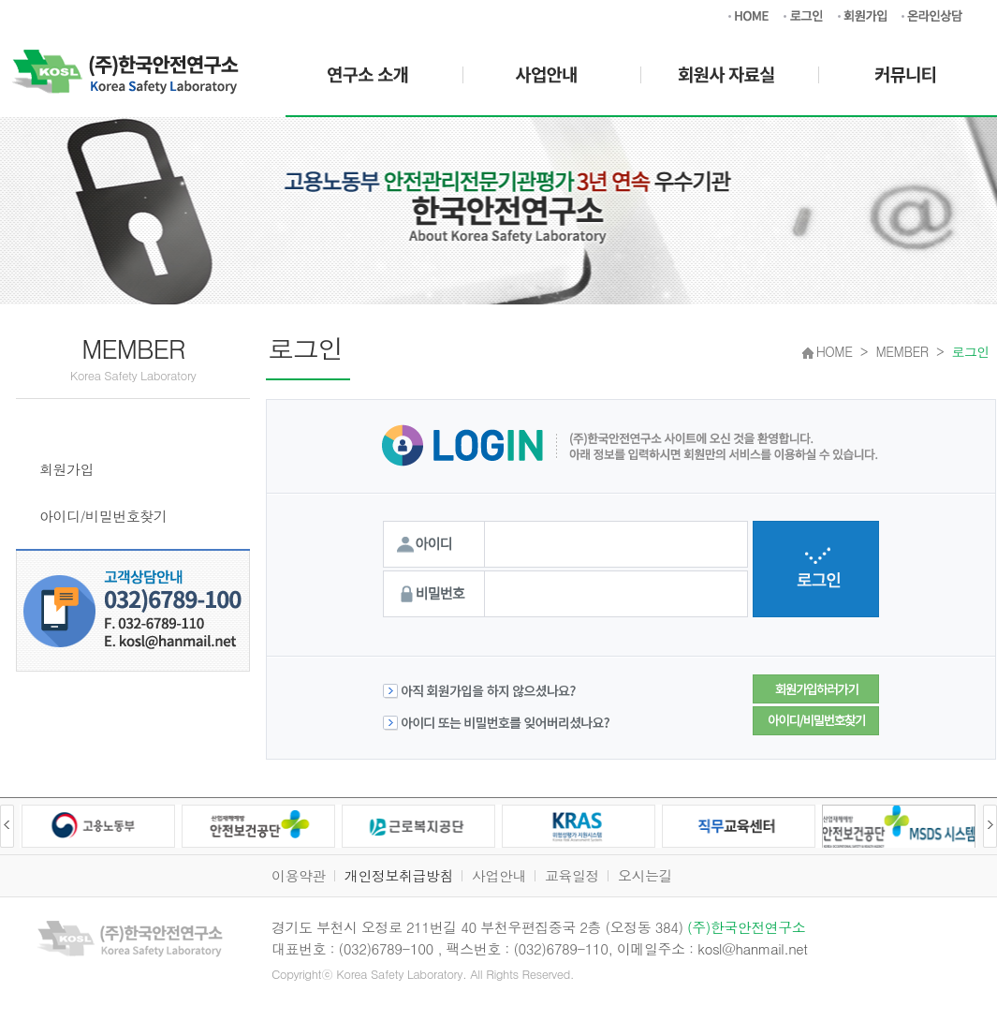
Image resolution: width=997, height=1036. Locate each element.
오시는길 (645, 875)
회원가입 (66, 469)
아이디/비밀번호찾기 (103, 515)
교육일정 (572, 875)
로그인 (61, 422)
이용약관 (298, 875)
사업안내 (499, 875)
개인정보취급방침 (399, 875)
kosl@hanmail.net (752, 948)
